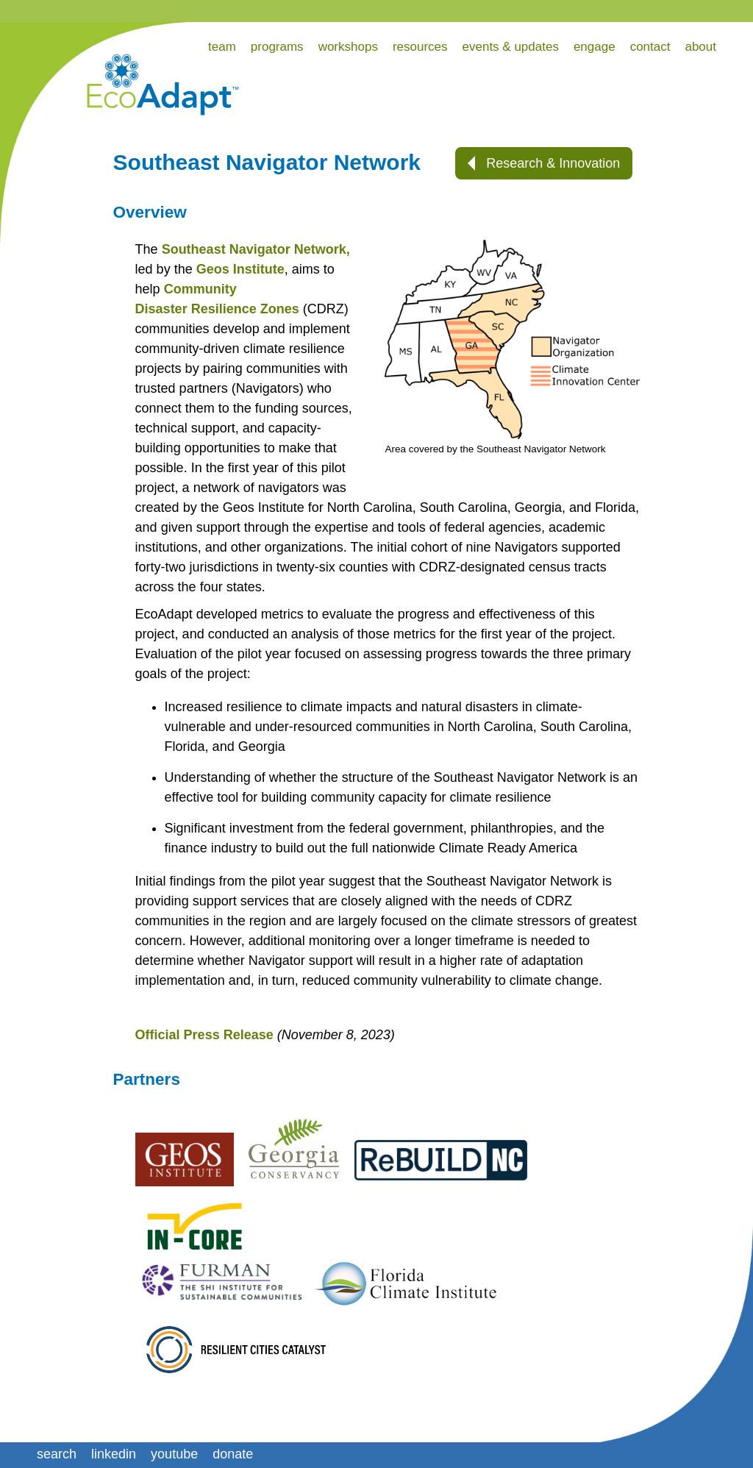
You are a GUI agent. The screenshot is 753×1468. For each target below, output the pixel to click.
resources (420, 47)
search (56, 1454)
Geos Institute (240, 269)
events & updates (511, 47)
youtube (174, 1454)
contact (650, 47)
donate (233, 1454)
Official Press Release (204, 1034)
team (222, 47)
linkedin (113, 1454)
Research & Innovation (544, 163)
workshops (348, 47)
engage (594, 47)
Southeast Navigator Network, (256, 249)
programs (277, 47)
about (700, 47)
